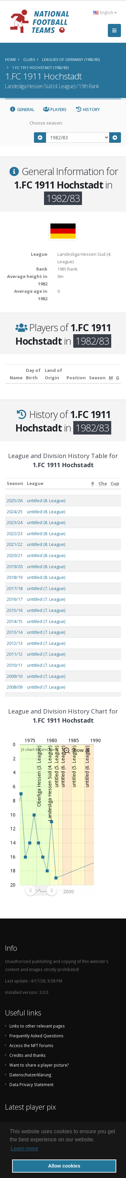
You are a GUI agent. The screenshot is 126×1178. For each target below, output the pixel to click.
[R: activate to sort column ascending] (93, 483)
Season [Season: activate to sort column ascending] (15, 483)
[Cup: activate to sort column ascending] (115, 483)
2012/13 (15, 643)
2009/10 (15, 676)
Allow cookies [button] (64, 1166)
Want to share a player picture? (39, 1065)
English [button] (105, 12)
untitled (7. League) (46, 588)
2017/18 (15, 588)
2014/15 (15, 621)
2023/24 (15, 522)
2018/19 (15, 577)
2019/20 (15, 566)
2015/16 (15, 610)
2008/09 (15, 687)
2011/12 (15, 654)
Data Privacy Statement (31, 1084)
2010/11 (15, 665)
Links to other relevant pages (37, 1026)
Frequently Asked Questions (36, 1035)
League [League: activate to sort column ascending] (35, 483)
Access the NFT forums (31, 1045)
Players (55, 109)
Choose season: (46, 123)
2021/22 (15, 544)
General (21, 109)
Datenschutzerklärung (30, 1074)
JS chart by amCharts (39, 749)
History (87, 109)
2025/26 (15, 500)
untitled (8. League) (46, 500)
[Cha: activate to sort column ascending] (103, 483)
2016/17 (15, 599)
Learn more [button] (24, 1148)
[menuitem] (40, 890)
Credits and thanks (27, 1055)
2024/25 (15, 512)
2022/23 (15, 533)
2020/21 (15, 555)
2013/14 (15, 632)
